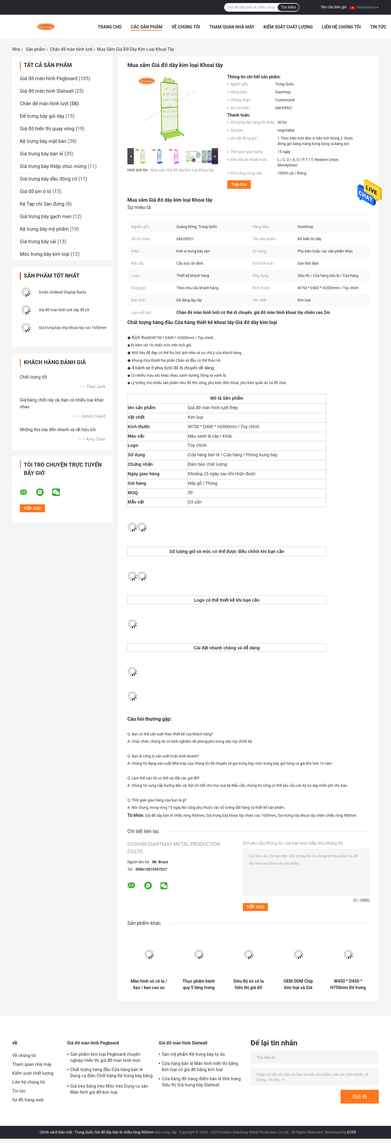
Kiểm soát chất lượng (288, 26)
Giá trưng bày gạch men (45, 216)
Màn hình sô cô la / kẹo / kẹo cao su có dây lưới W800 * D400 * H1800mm (149, 984)
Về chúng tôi (185, 26)
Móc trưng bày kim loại (45, 254)
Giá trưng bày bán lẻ (41, 154)
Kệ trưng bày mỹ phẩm (44, 229)
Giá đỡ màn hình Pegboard (49, 78)
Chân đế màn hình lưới (71, 49)
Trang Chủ (110, 26)
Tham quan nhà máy (231, 26)
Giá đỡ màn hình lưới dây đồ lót (64, 310)
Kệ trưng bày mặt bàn (43, 141)
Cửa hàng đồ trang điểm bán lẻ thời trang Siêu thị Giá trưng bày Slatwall (201, 1081)
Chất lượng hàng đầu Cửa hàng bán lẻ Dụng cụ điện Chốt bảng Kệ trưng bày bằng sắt (111, 1073)
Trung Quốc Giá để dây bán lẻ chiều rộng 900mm (114, 1132)
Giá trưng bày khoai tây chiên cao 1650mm (241, 815)
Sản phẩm (35, 49)
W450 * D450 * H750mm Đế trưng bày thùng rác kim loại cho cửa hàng (348, 984)
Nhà (16, 49)
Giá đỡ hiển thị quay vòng (47, 129)
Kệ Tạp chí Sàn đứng (42, 204)
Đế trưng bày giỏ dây (42, 116)
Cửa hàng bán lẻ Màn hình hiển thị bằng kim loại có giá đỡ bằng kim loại (200, 1066)
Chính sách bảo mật (56, 1132)
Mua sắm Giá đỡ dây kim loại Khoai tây (182, 170)
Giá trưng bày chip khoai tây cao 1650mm (72, 328)
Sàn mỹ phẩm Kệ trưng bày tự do (193, 1054)
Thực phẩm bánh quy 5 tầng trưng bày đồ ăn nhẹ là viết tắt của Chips (198, 984)
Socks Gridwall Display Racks (62, 292)
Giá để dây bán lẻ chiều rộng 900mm (174, 815)
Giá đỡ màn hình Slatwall (47, 91)
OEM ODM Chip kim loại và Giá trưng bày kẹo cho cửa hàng (298, 984)
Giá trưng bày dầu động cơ (48, 179)
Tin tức (378, 26)
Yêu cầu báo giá (333, 7)
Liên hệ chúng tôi (341, 26)
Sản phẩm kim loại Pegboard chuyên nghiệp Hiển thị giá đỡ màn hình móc (105, 1057)
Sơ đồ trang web (28, 1099)
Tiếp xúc (239, 184)
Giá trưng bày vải (38, 242)
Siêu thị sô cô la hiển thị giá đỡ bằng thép (248, 984)
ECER (351, 1132)
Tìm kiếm (288, 7)
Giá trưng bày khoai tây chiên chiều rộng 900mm (317, 815)
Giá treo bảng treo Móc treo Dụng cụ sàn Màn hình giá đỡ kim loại (109, 1089)
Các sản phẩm (146, 26)
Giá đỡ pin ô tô (35, 191)
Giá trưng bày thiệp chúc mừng (53, 166)
